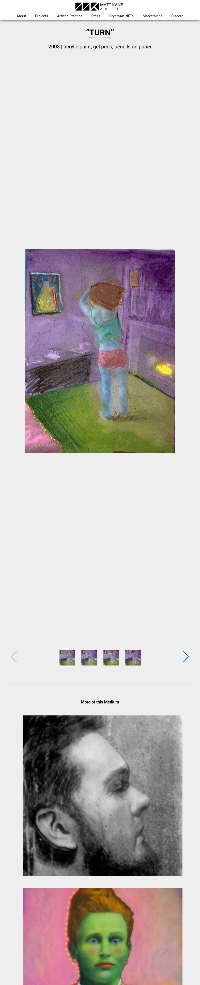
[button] (186, 656)
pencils (122, 47)
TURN (100, 32)
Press (95, 16)
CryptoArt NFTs (121, 16)
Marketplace (152, 16)
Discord (177, 16)
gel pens (102, 47)
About (21, 16)
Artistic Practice (69, 16)
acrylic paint (77, 47)
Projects (41, 16)
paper (145, 47)
